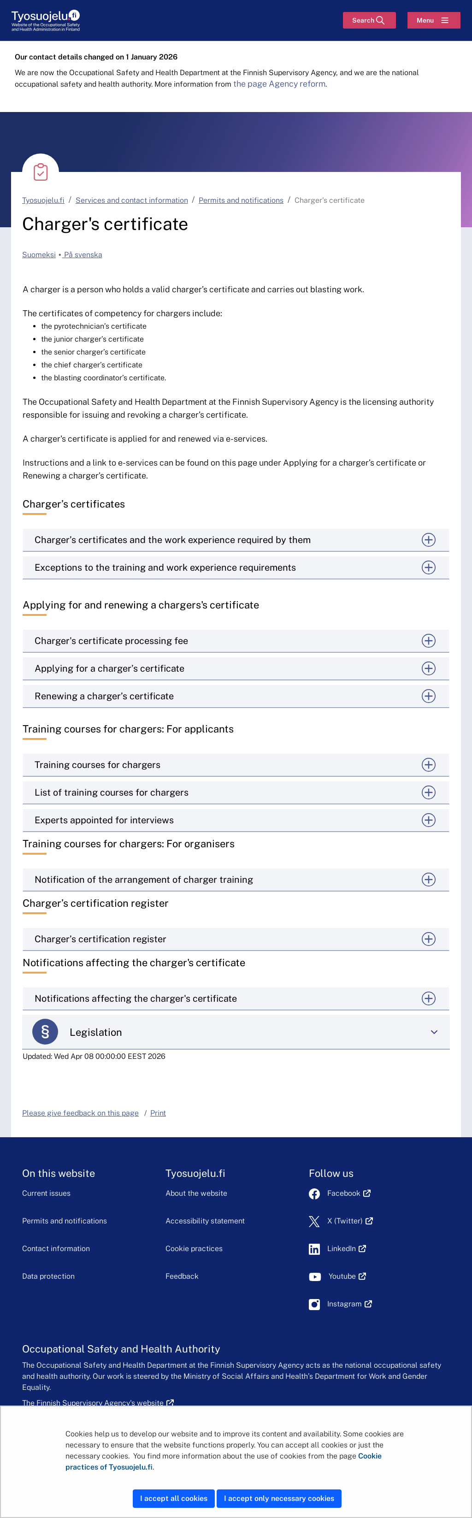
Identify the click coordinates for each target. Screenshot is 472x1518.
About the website (196, 1193)
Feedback (182, 1276)
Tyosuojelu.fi (43, 200)
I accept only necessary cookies (279, 1498)
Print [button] (158, 1113)
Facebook (349, 1193)
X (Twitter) (350, 1221)
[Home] (46, 20)
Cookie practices (194, 1248)
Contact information (56, 1248)
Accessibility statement (205, 1221)
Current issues (46, 1193)
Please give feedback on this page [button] (80, 1113)
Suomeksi (39, 254)
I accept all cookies (173, 1498)
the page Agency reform (279, 84)
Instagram (349, 1303)
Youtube (347, 1276)
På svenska (82, 254)
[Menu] (434, 20)
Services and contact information (132, 200)
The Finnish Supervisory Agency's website (98, 1403)
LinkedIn (346, 1248)
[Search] (369, 20)
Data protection (48, 1276)
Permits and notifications (241, 200)
